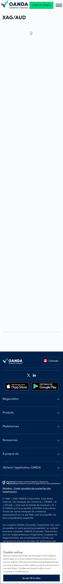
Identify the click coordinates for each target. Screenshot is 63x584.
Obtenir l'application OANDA (22, 467)
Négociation (11, 399)
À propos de (11, 454)
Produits (8, 412)
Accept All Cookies (31, 578)
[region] (31, 563)
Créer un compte (41, 5)
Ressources (10, 440)
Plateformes (11, 426)
